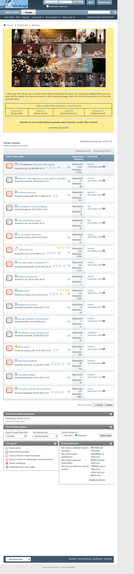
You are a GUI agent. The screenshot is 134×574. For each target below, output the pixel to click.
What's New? (12, 12)
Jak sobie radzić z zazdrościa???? (33, 262)
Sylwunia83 (29, 196)
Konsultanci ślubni (26, 374)
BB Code (95, 447)
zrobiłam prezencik (27, 192)
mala (26, 253)
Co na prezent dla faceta (29, 234)
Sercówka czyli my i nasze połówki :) (35, 388)
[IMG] (94, 460)
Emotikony (96, 454)
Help (90, 2)
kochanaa (28, 365)
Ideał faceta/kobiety (27, 360)
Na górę (109, 405)
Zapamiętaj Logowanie (56, 6)
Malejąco (81, 435)
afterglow (28, 393)
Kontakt (72, 558)
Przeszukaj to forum (101, 151)
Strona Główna (85, 558)
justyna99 (28, 307)
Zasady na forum (97, 480)
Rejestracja (104, 2)
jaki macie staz (26, 249)
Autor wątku (18, 156)
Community (37, 17)
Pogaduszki (23, 25)
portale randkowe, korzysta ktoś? (33, 318)
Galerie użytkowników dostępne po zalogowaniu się (58, 105)
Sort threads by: (40, 432)
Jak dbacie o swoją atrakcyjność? (33, 332)
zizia (26, 168)
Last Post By (93, 156)
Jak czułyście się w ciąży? (30, 220)
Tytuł (8, 156)
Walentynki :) (24, 290)
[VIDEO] (95, 466)
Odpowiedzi (77, 156)
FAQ (18, 17)
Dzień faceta (24, 346)
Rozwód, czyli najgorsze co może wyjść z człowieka (42, 178)
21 (59, 253)
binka (26, 321)
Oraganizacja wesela (27, 304)
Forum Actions (52, 17)
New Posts (9, 17)
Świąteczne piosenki (27, 276)
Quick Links (67, 17)
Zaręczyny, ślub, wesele (44, 164)
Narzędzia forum (82, 151)
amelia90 (28, 181)
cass (26, 223)
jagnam (27, 209)
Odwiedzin (78, 159)
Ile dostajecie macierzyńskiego (32, 206)
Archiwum (98, 558)
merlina (27, 237)
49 (59, 167)
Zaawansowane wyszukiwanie (100, 17)
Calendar (26, 17)
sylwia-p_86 (29, 350)
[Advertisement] (123, 54)
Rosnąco (67, 435)
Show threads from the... (17, 432)
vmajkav (27, 294)
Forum (28, 12)
